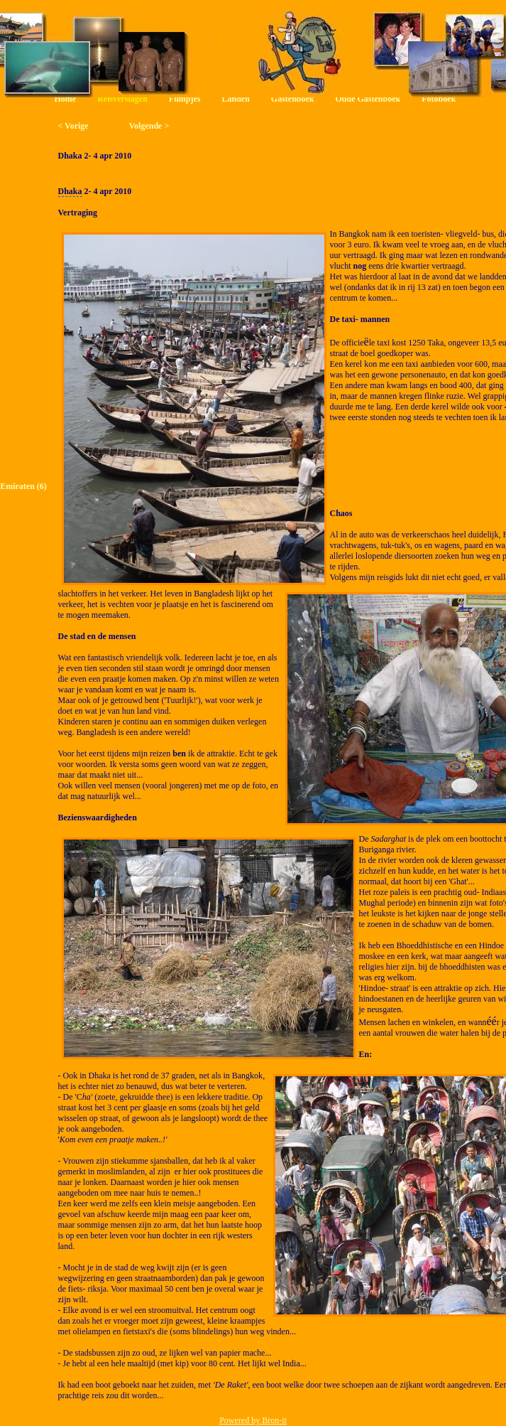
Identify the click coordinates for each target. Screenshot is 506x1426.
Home (66, 99)
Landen (235, 99)
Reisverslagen (122, 99)
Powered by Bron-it (253, 1420)
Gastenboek (292, 99)
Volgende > (149, 126)
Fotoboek (439, 99)
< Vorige (73, 126)
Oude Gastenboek (368, 99)
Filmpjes (185, 99)
